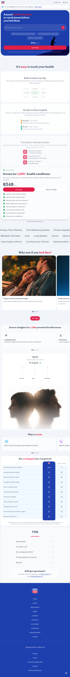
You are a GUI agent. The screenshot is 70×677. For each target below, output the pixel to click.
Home (35, 599)
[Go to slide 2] (34, 311)
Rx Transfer (35, 624)
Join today (35, 48)
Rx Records (35, 628)
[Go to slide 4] (36, 311)
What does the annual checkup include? (23, 34)
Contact (34, 637)
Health (35, 611)
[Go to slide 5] (37, 311)
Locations (35, 616)
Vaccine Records (35, 632)
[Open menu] (65, 2)
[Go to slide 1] (33, 311)
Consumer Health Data (35, 662)
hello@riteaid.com (37, 576)
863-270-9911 (45, 574)
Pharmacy (35, 620)
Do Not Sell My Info (35, 670)
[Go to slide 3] (35, 311)
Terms (35, 658)
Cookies (35, 666)
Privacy (35, 653)
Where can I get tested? (35, 38)
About (35, 603)
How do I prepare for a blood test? (48, 34)
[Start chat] (63, 28)
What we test (35, 607)
